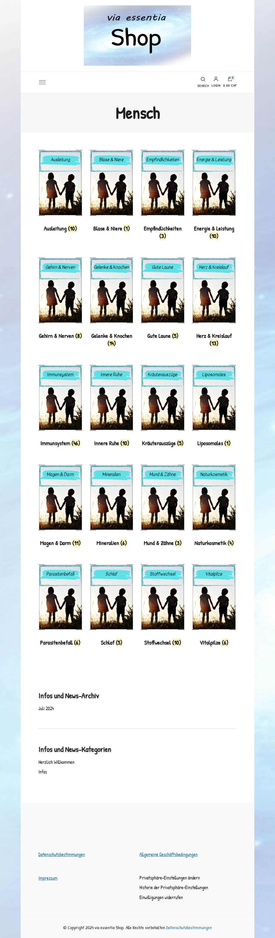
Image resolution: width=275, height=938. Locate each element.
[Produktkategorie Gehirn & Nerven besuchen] (60, 300)
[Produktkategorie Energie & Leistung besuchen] (214, 196)
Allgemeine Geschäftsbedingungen (168, 854)
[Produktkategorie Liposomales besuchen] (214, 407)
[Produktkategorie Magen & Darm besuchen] (60, 507)
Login (216, 82)
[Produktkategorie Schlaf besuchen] (111, 606)
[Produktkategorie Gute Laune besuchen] (162, 300)
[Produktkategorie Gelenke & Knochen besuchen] (111, 304)
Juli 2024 (46, 708)
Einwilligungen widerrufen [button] (161, 897)
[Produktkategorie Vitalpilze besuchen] (214, 606)
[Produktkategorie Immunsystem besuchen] (60, 407)
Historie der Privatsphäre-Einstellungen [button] (173, 887)
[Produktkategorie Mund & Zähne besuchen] (162, 507)
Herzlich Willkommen (56, 762)
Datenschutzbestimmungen (61, 854)
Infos (42, 772)
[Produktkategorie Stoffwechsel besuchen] (162, 606)
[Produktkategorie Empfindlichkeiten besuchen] (162, 196)
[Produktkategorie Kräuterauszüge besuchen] (162, 407)
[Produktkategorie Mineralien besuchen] (111, 507)
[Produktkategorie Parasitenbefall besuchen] (60, 606)
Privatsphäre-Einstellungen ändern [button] (169, 878)
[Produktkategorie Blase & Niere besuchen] (111, 192)
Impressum (47, 878)
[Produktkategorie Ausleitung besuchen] (60, 192)
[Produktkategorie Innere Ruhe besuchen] (111, 407)
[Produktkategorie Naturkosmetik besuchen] (214, 507)
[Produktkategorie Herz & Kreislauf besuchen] (214, 304)
